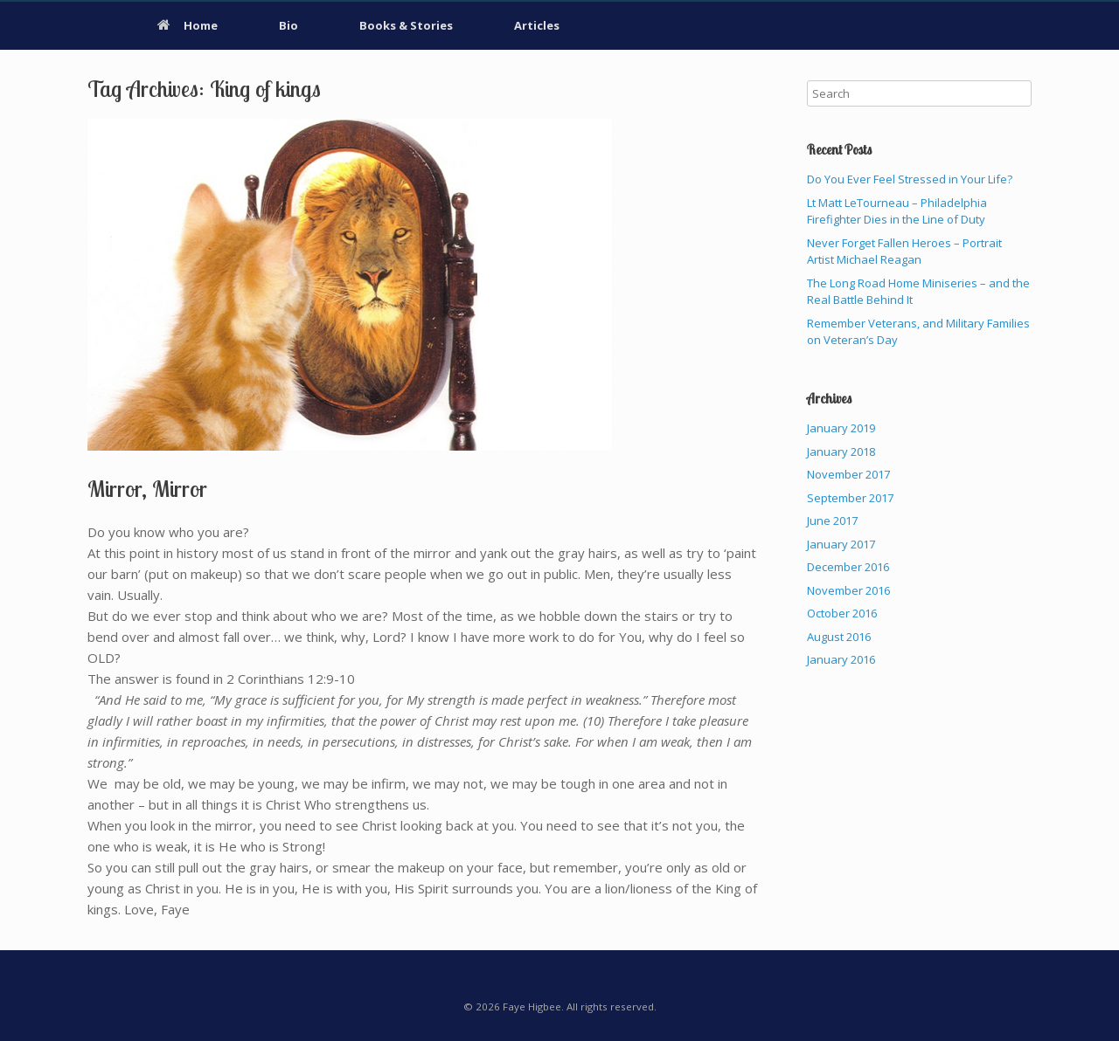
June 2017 (832, 520)
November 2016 (848, 590)
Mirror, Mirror (147, 488)
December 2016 (848, 567)
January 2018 (841, 451)
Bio (288, 25)
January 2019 (841, 428)
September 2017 (850, 498)
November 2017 (848, 474)
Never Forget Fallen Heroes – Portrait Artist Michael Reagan (904, 251)
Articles (537, 25)
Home (187, 25)
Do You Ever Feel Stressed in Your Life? (909, 179)
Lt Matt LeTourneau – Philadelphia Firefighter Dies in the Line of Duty (897, 211)
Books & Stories (406, 25)
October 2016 (842, 613)
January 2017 (841, 544)
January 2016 (841, 659)
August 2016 (839, 637)
